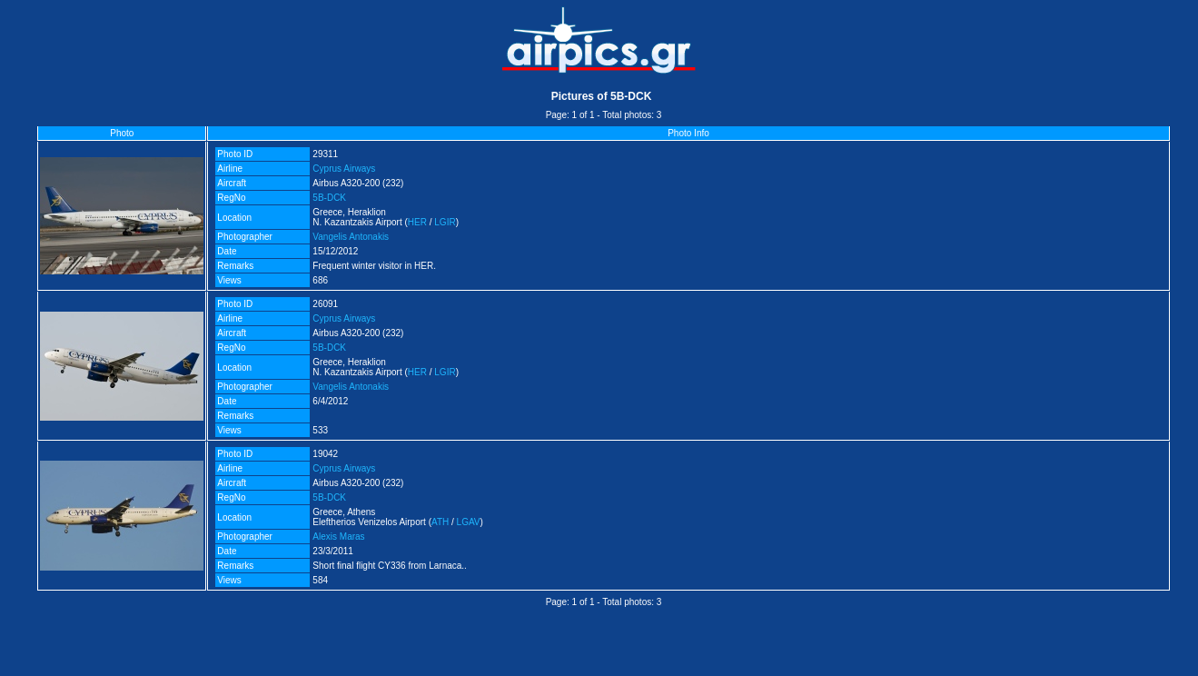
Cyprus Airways (343, 169)
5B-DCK (329, 198)
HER (417, 222)
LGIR (444, 222)
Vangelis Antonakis (350, 237)
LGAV (468, 522)
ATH (440, 522)
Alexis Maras (338, 537)
